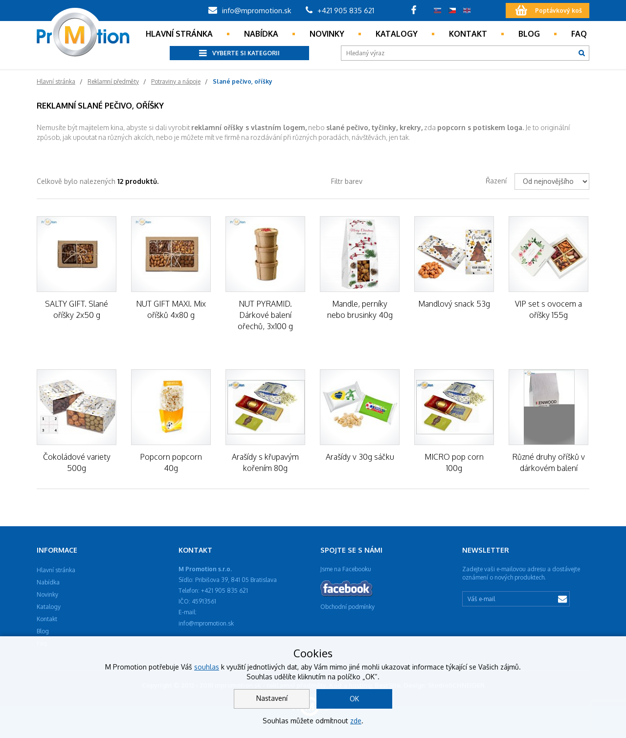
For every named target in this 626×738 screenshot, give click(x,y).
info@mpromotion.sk (249, 10)
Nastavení (272, 698)
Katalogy (397, 34)
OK (354, 698)
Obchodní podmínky (347, 606)
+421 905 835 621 (340, 10)
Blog (529, 34)
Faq (579, 34)
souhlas (206, 667)
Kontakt (468, 34)
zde (355, 720)
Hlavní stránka (179, 34)
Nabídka (261, 34)
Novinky (327, 34)
